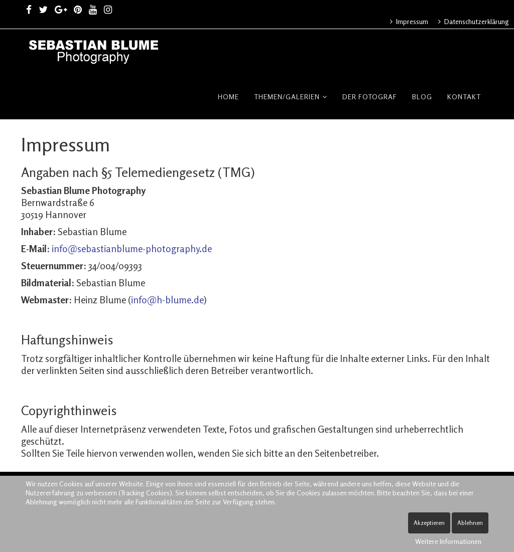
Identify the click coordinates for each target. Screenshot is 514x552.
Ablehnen (470, 522)
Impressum (411, 21)
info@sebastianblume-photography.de (132, 248)
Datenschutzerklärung (476, 21)
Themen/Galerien (287, 96)
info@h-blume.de (167, 299)
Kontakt (464, 96)
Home (228, 96)
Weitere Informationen (448, 541)
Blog (422, 96)
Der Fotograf (369, 96)
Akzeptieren (429, 522)
